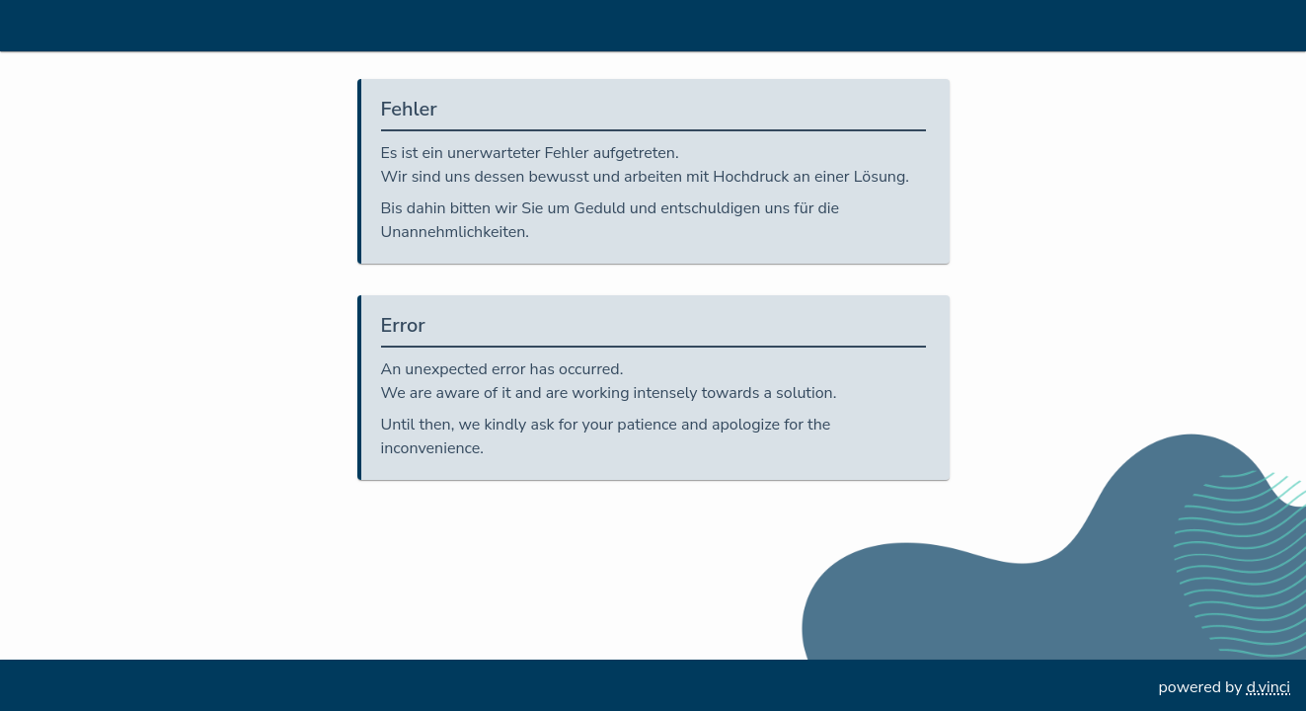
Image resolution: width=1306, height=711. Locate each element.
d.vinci (1268, 687)
